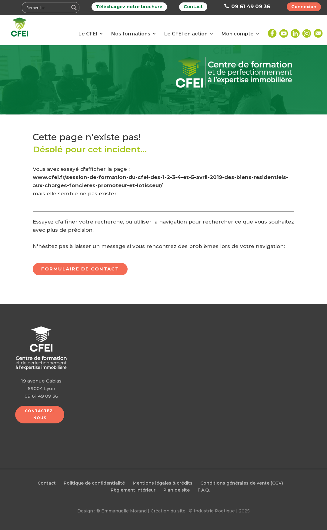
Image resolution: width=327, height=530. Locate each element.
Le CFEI (87, 34)
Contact (193, 6)
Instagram (306, 31)
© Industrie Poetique (212, 511)
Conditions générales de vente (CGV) (241, 483)
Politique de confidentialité (94, 483)
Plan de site (176, 490)
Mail (318, 31)
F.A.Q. (204, 490)
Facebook (272, 31)
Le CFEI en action (186, 34)
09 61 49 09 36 (247, 6)
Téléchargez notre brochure (129, 6)
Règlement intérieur (133, 490)
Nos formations (130, 34)
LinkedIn (295, 31)
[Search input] (47, 7)
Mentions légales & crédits (162, 483)
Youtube (283, 31)
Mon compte (238, 34)
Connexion (303, 6)
